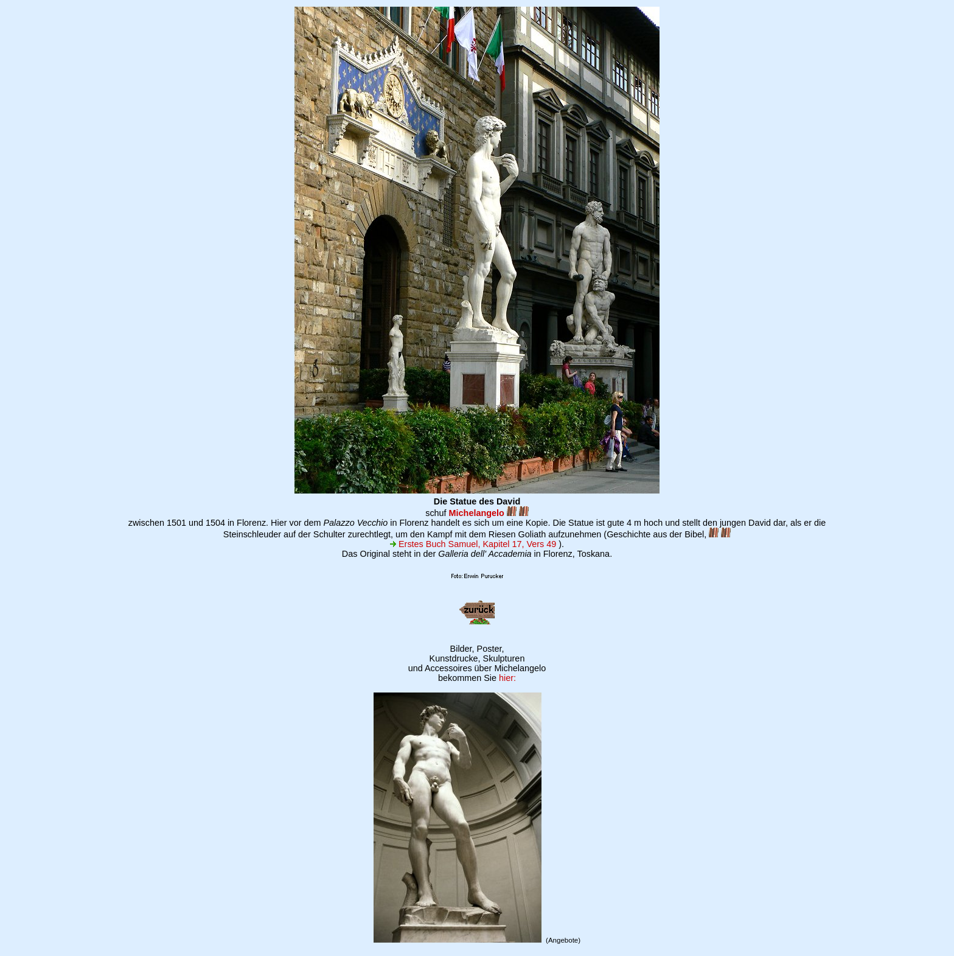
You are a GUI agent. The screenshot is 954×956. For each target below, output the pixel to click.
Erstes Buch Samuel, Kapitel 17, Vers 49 (473, 544)
